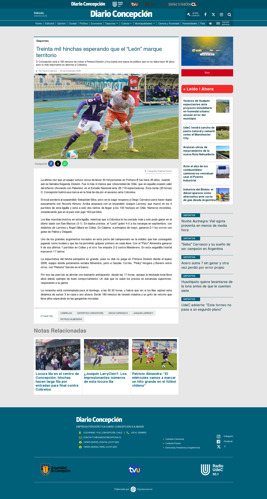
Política (84, 23)
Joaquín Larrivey (143, 313)
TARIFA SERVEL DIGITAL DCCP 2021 (101, 442)
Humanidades (189, 23)
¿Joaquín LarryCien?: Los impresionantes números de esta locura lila (105, 378)
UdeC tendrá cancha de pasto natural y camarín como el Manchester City (199, 133)
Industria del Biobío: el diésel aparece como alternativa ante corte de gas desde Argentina (199, 195)
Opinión (61, 23)
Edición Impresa (223, 23)
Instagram (225, 436)
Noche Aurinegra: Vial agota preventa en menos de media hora (204, 225)
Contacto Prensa (173, 443)
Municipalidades (143, 23)
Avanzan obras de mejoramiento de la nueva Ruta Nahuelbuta (198, 151)
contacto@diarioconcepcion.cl (102, 437)
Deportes (110, 23)
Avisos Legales (193, 14)
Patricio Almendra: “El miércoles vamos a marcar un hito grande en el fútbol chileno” (154, 380)
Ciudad (72, 23)
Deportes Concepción (90, 313)
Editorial (49, 23)
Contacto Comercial (174, 439)
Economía (96, 23)
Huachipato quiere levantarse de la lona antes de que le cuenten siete (207, 286)
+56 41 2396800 (138, 432)
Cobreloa (66, 313)
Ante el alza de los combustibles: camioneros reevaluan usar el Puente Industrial (198, 173)
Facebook (225, 442)
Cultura (125, 23)
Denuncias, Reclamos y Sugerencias (182, 447)
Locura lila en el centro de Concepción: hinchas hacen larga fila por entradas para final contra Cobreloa (57, 381)
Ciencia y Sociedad (168, 23)
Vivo (207, 72)
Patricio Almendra (71, 319)
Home (38, 23)
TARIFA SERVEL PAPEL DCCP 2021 (100, 447)
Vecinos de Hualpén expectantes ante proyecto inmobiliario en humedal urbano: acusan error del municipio (197, 109)
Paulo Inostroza (49, 71)
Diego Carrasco (118, 313)
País (202, 23)
